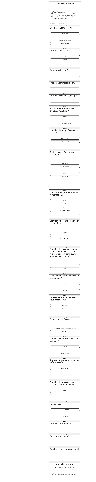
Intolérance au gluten (65, 170)
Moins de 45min (65, 138)
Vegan (64, 200)
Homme (65, 59)
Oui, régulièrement (64, 325)
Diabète (65, 173)
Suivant (65, 25)
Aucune (65, 116)
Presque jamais (64, 368)
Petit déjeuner (65, 229)
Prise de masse (64, 37)
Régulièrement (64, 375)
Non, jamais (65, 331)
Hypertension (65, 176)
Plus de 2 (65, 290)
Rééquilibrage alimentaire (65, 40)
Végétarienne (65, 204)
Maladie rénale (64, 163)
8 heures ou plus (65, 353)
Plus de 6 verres (65, 312)
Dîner (65, 242)
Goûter (64, 235)
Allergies (65, 180)
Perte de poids (65, 33)
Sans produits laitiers (65, 210)
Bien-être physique (64, 43)
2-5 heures (64, 346)
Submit (64, 462)
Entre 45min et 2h (65, 141)
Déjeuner (65, 232)
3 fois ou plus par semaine (65, 123)
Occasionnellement (64, 371)
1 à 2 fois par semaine (65, 120)
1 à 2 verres (65, 305)
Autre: (65, 184)
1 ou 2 (64, 265)
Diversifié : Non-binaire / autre (65, 63)
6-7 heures (64, 350)
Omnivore (65, 207)
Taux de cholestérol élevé (65, 166)
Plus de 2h (64, 145)
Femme (65, 56)
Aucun (64, 262)
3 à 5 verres (65, 308)
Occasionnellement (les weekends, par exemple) (65, 328)
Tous (65, 268)
